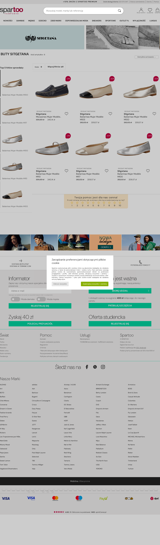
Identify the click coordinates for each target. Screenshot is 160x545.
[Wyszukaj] (119, 10)
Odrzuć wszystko (60, 284)
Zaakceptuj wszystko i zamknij (95, 284)
